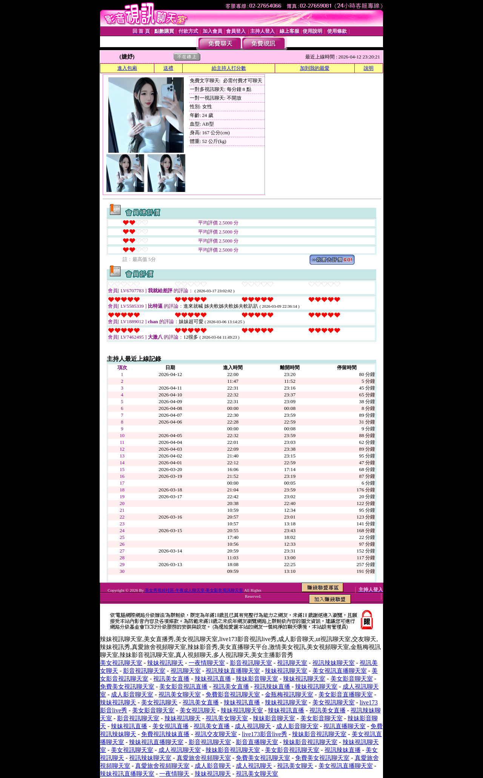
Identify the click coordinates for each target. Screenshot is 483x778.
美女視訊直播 (170, 726)
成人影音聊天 (213, 766)
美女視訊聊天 (159, 702)
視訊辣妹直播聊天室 (233, 671)
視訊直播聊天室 (344, 726)
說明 (369, 68)
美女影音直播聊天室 (345, 694)
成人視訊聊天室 (179, 750)
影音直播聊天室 (257, 742)
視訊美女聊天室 (179, 694)
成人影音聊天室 (132, 694)
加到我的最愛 (314, 68)
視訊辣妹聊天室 (333, 663)
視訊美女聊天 (295, 766)
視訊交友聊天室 (216, 734)
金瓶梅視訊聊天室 (289, 694)
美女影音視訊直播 (183, 686)
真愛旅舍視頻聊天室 (204, 758)
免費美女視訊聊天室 (127, 686)
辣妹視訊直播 (213, 678)
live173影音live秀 (264, 734)
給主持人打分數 (229, 68)
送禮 (168, 68)
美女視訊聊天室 (121, 663)
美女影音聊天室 (352, 678)
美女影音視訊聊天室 (292, 750)
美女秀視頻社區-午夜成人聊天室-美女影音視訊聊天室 (194, 590)
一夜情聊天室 (207, 663)
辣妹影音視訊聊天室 (319, 734)
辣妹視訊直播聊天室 (156, 742)
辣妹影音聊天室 (257, 678)
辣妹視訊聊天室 (286, 671)
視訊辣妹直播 (272, 686)
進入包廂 (127, 68)
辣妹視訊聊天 (165, 663)
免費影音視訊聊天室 (233, 694)
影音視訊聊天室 (251, 663)
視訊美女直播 (171, 678)
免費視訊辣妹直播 (165, 734)
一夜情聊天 (174, 773)
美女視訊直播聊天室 (339, 671)
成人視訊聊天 (253, 726)
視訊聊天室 (292, 663)
